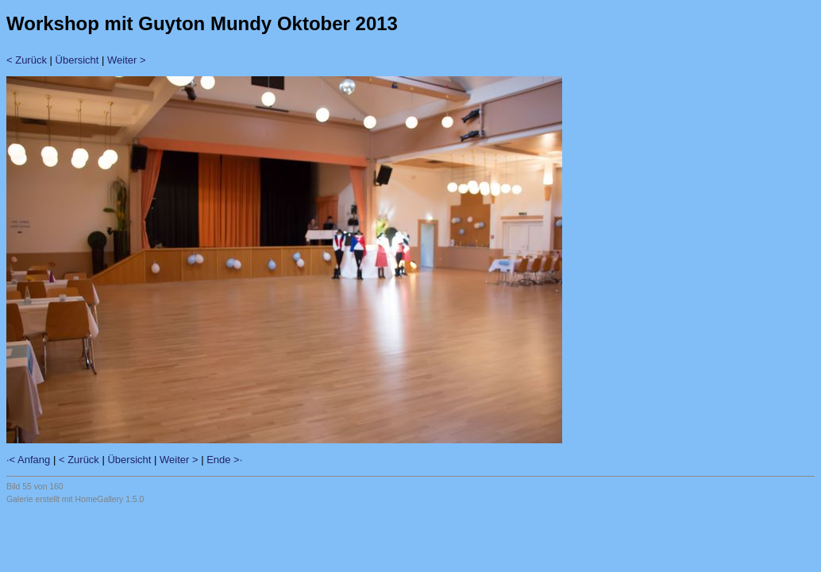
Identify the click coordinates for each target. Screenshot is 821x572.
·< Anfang (28, 460)
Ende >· (224, 460)
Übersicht (77, 60)
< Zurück (26, 60)
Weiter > (126, 60)
